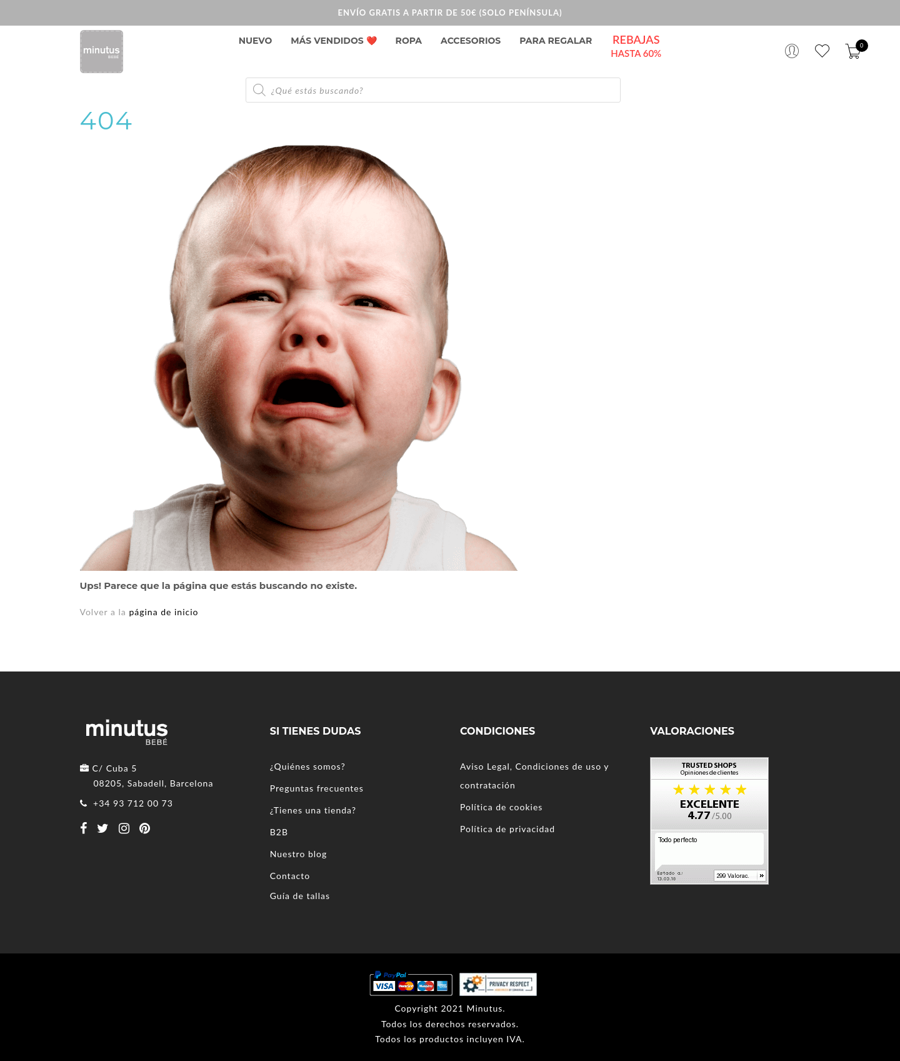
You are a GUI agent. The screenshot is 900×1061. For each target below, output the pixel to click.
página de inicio (163, 611)
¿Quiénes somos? (308, 766)
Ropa (409, 40)
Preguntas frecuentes (317, 788)
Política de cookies (501, 807)
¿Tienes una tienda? (313, 810)
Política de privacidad (507, 828)
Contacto (290, 875)
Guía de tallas (300, 895)
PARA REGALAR (555, 40)
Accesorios (471, 40)
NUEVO (255, 40)
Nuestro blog (299, 853)
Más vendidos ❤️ (333, 40)
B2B (279, 832)
